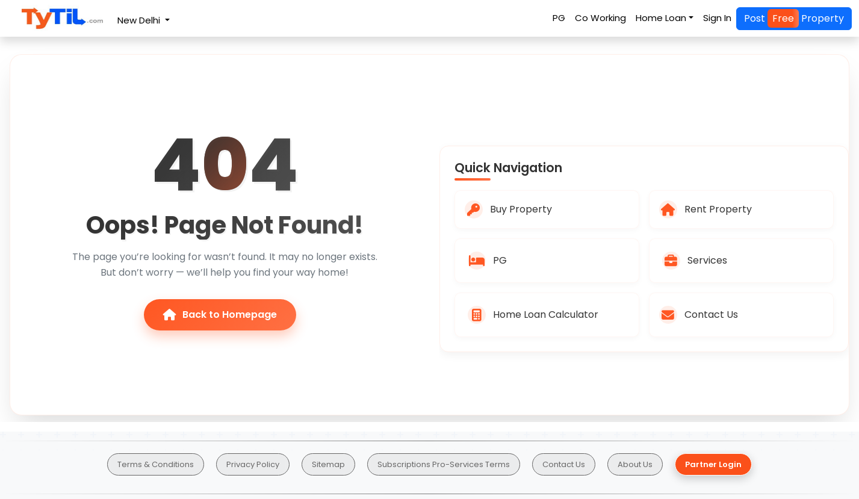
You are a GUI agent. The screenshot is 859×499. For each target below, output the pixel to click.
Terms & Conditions (155, 464)
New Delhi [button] (140, 20)
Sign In (717, 17)
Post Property (794, 18)
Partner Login (713, 464)
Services (694, 261)
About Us (635, 464)
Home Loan (661, 17)
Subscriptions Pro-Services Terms (443, 464)
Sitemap (328, 464)
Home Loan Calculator (533, 315)
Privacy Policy (252, 464)
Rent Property (705, 209)
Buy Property (508, 209)
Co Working (600, 17)
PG (559, 17)
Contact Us (698, 315)
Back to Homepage (220, 314)
